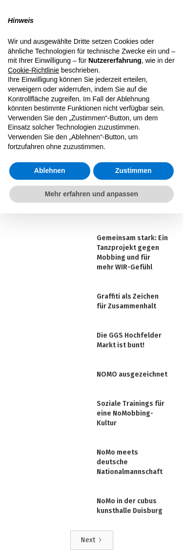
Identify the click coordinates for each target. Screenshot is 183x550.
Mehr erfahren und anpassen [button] (91, 194)
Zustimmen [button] (133, 170)
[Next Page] (91, 540)
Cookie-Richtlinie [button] (33, 70)
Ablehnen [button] (49, 170)
